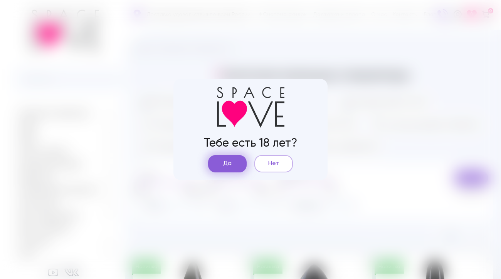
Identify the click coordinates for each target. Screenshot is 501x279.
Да (227, 163)
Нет (273, 163)
